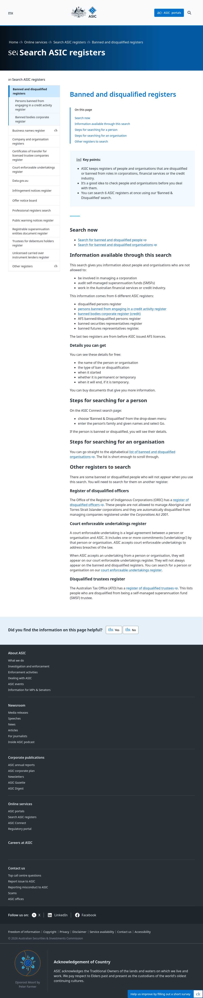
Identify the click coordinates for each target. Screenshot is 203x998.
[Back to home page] (83, 12)
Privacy (64, 932)
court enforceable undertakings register (131, 570)
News (11, 724)
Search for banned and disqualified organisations (115, 245)
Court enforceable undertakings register (33, 169)
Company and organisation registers (30, 141)
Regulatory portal (19, 829)
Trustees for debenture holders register (33, 243)
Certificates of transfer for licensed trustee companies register (30, 155)
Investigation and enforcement (28, 666)
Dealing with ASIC (20, 678)
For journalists (17, 736)
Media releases (18, 712)
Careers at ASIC (20, 842)
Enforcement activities (23, 672)
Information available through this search (102, 124)
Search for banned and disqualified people (110, 240)
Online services (36, 42)
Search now (82, 118)
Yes (113, 630)
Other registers (22, 266)
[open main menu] (10, 12)
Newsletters (16, 777)
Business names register (28, 130)
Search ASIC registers (69, 42)
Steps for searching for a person (96, 129)
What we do (16, 660)
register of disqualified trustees (150, 588)
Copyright (49, 932)
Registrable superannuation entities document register (31, 231)
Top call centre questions (24, 875)
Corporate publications (26, 757)
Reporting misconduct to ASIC (28, 887)
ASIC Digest (16, 788)
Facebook (89, 915)
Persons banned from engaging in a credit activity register (33, 105)
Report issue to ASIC (21, 881)
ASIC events (16, 684)
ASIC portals (16, 811)
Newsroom (16, 705)
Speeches (14, 718)
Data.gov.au (20, 181)
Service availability (102, 932)
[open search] (189, 12)
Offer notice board (24, 200)
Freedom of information (24, 932)
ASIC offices (16, 899)
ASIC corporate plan (21, 771)
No (130, 630)
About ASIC (17, 653)
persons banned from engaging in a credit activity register (122, 309)
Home (13, 42)
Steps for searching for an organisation (101, 135)
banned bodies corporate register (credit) (109, 314)
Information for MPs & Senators (29, 690)
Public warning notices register (33, 220)
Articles (13, 730)
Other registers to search (91, 141)
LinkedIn (61, 915)
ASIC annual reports (21, 765)
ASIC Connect (17, 823)
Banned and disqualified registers (30, 91)
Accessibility (143, 932)
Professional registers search (31, 210)
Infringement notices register (32, 190)
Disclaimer (79, 932)
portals (169, 13)
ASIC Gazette (16, 782)
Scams (12, 893)
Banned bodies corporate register (32, 119)
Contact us (16, 868)
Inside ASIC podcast (21, 742)
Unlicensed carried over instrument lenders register (30, 255)
